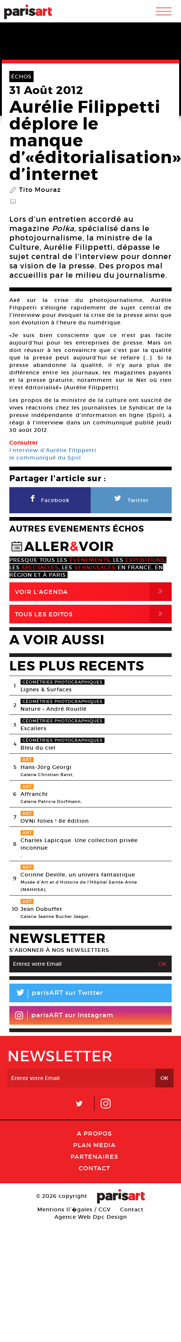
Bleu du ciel (38, 747)
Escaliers (34, 728)
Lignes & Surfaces (46, 689)
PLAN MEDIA (94, 1145)
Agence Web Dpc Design (90, 1217)
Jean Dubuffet (41, 909)
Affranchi (34, 794)
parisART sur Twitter (56, 993)
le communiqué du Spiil (45, 457)
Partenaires (94, 1156)
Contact (94, 1168)
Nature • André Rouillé (54, 709)
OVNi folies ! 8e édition (55, 821)
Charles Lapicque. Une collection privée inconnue (79, 844)
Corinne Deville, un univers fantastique (78, 874)
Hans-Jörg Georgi (46, 767)
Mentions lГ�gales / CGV (74, 1209)
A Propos (94, 1133)
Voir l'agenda (93, 591)
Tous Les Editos (93, 614)
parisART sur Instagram (64, 1015)
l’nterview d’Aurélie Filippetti (52, 450)
